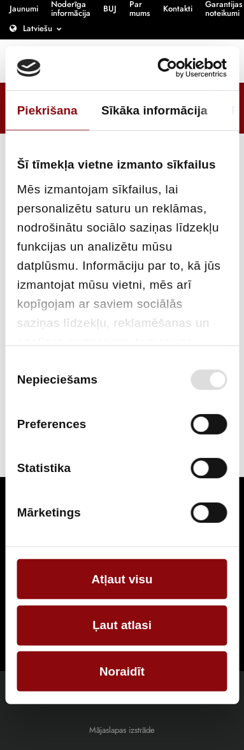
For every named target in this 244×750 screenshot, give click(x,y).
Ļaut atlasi (122, 625)
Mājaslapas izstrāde (122, 730)
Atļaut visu (122, 579)
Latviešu (37, 28)
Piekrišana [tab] (47, 109)
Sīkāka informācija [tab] (154, 109)
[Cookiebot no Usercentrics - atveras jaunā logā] (173, 68)
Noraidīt (122, 671)
